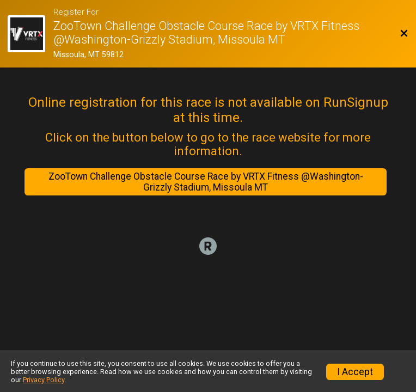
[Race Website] (30, 34)
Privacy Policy (43, 380)
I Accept (355, 371)
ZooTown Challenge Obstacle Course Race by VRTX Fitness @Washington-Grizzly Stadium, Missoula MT (205, 182)
